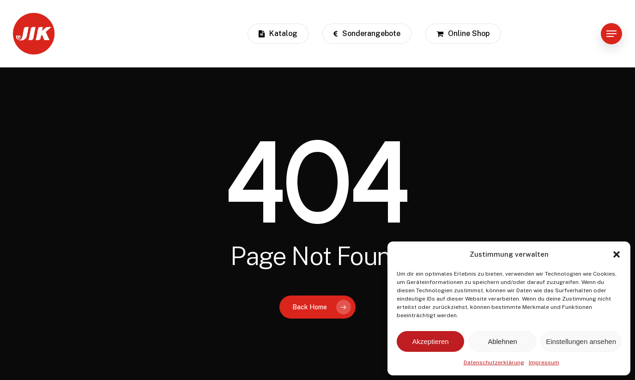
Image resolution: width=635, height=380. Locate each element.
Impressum (544, 362)
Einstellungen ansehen (581, 341)
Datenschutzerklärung (494, 362)
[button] (616, 254)
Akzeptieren (430, 341)
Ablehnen (502, 341)
